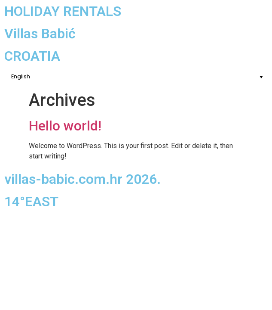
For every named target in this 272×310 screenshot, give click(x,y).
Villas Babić (40, 33)
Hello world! (65, 126)
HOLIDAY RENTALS (62, 11)
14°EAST (31, 201)
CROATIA (32, 56)
